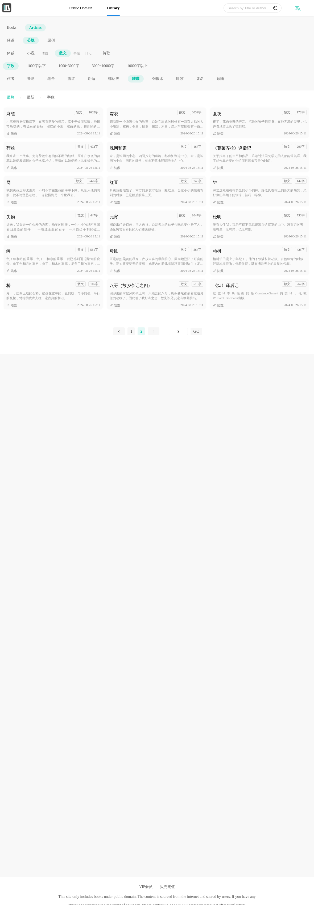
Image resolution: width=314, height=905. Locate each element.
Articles (35, 28)
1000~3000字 (69, 66)
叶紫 (180, 79)
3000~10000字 (103, 66)
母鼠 (114, 251)
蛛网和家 (118, 148)
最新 (30, 97)
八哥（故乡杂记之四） (131, 285)
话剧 (45, 53)
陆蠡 (135, 79)
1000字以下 (36, 66)
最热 (10, 97)
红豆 (114, 182)
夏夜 (217, 114)
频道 (10, 40)
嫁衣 (114, 114)
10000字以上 (137, 66)
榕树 (217, 251)
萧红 (71, 79)
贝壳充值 (167, 887)
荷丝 (10, 148)
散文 (63, 53)
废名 (200, 79)
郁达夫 (113, 79)
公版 (31, 40)
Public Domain (80, 8)
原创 (51, 40)
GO (196, 331)
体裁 (10, 53)
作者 (10, 79)
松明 (217, 217)
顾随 (220, 79)
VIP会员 (145, 887)
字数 (10, 66)
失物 (10, 217)
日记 (88, 53)
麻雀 (10, 114)
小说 (31, 53)
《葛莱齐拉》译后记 (232, 148)
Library (113, 8)
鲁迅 (31, 79)
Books (11, 28)
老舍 (51, 79)
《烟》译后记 (225, 285)
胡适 (91, 79)
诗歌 (106, 53)
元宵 (114, 217)
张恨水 (157, 79)
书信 (76, 53)
